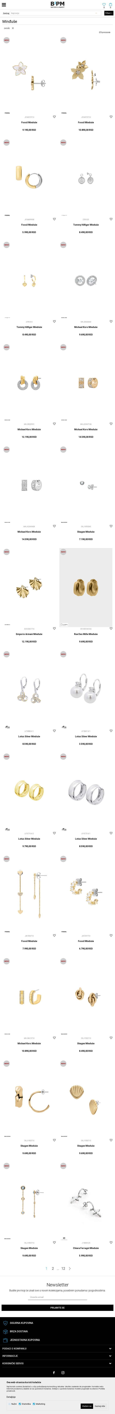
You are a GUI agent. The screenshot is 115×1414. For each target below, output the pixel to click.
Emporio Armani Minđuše (29, 634)
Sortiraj (6, 13)
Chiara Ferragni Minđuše (86, 1248)
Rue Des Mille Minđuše (86, 634)
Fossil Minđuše (29, 122)
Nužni (14, 1404)
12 (63, 1268)
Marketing (40, 1404)
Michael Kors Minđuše (85, 327)
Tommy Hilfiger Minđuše (86, 225)
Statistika (26, 1404)
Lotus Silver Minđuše (29, 736)
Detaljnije (11, 1397)
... (58, 1268)
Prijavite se (57, 1308)
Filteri (108, 13)
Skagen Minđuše (85, 532)
